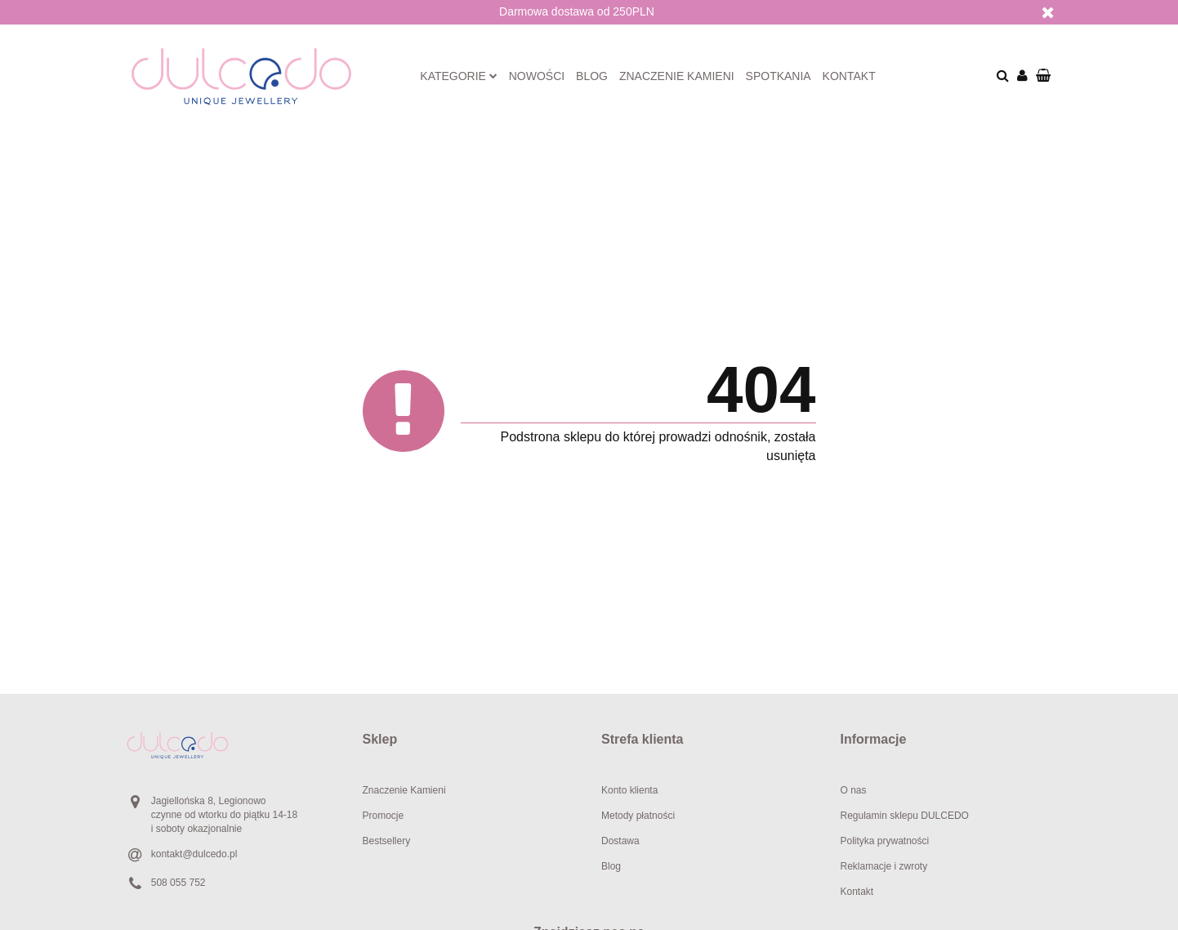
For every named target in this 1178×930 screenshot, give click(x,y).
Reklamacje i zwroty (884, 866)
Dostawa (620, 841)
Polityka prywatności (885, 841)
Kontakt (849, 76)
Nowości (536, 76)
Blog (592, 76)
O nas (854, 790)
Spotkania (778, 76)
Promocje (383, 815)
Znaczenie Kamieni (404, 790)
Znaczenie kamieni (676, 76)
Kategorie (459, 76)
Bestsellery (387, 841)
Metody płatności (638, 815)
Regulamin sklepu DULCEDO (905, 815)
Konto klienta (629, 790)
